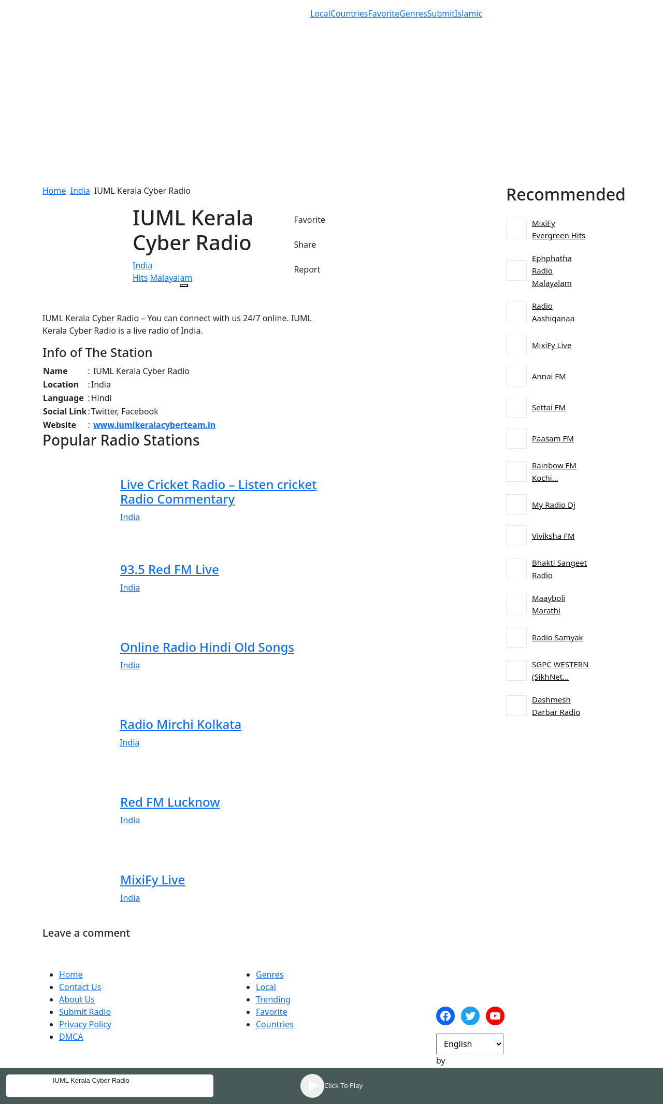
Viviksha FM (553, 536)
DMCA (71, 1036)
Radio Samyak (557, 637)
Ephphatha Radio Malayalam (552, 270)
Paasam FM (553, 438)
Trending (273, 999)
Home (54, 190)
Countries (349, 13)
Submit (441, 13)
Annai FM (549, 376)
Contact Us (80, 987)
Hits (140, 277)
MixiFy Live (551, 345)
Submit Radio (85, 1011)
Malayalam (171, 277)
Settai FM (549, 407)
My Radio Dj (553, 504)
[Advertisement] (331, 111)
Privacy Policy (85, 1024)
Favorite (384, 13)
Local (320, 13)
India (80, 190)
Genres (413, 13)
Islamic (468, 13)
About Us (77, 999)
